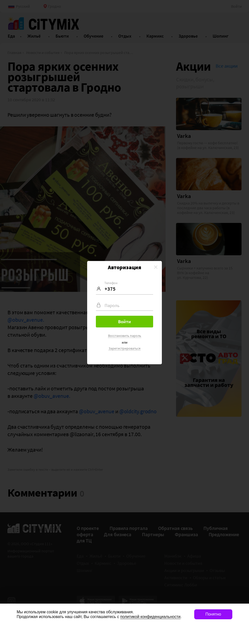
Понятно (213, 614)
